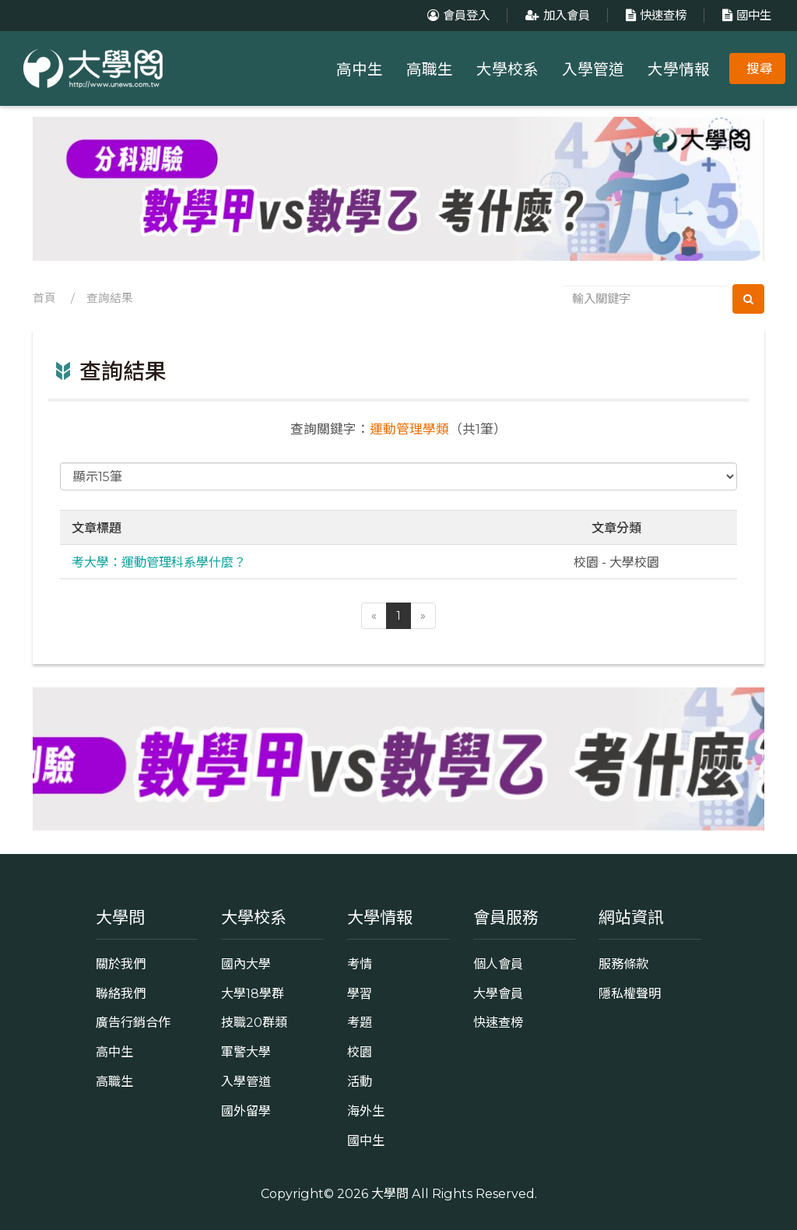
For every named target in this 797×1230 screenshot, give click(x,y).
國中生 (744, 15)
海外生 (365, 1111)
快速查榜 (654, 15)
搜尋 (759, 68)
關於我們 (121, 964)
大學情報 (679, 69)
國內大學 (246, 964)
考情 (359, 964)
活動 (359, 1081)
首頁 (44, 298)
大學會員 (498, 993)
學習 (359, 993)
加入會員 (555, 15)
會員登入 (456, 15)
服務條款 (623, 964)
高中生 (359, 69)
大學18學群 (252, 993)
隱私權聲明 (630, 993)
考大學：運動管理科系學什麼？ (159, 561)
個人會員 (498, 964)
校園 (359, 1052)
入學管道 (593, 69)
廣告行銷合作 (133, 1022)
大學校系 (507, 69)
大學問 (390, 1193)
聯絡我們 (121, 993)
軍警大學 (246, 1052)
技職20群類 (254, 1022)
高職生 (429, 69)
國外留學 (246, 1111)
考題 (359, 1022)
